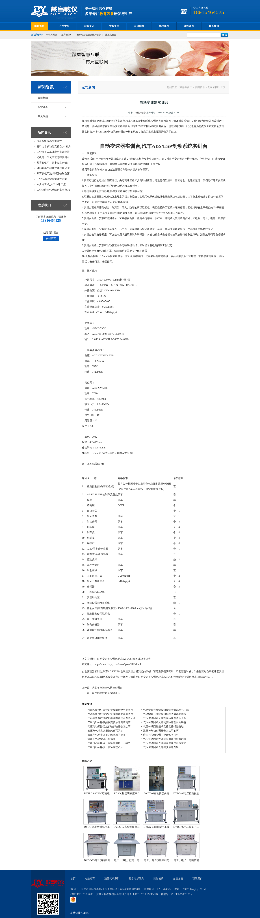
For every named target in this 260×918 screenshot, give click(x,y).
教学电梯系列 (136, 878)
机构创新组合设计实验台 (89, 34)
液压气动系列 (112, 878)
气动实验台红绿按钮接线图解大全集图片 (110, 714)
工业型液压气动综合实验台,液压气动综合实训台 (53, 190)
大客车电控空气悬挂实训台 (107, 687)
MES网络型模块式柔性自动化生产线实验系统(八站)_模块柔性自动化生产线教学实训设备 (53, 169)
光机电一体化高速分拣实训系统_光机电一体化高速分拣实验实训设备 (54, 158)
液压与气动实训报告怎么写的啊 (161, 730)
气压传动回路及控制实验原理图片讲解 (164, 722)
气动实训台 (51, 34)
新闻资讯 (89, 26)
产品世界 (64, 26)
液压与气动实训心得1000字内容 (161, 734)
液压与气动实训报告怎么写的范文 (106, 734)
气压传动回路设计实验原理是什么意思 (164, 743)
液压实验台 (110, 34)
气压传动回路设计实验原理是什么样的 (109, 743)
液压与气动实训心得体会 (101, 739)
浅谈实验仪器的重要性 (49, 141)
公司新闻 (43, 98)
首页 (72, 878)
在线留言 (189, 26)
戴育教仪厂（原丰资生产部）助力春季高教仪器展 (53, 163)
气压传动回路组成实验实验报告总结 (163, 726)
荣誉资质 (114, 26)
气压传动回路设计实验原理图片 (105, 747)
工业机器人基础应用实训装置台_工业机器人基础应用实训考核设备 (54, 153)
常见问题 (43, 116)
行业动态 (43, 107)
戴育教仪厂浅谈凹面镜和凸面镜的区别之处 (53, 174)
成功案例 (164, 26)
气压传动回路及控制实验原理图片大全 (164, 718)
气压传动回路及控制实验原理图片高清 (109, 722)
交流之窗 (178, 878)
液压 (160, 483)
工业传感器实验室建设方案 (52, 179)
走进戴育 (139, 26)
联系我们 (214, 26)
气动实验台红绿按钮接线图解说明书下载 (166, 710)
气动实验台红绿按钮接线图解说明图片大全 (112, 718)
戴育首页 (39, 26)
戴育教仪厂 (66, 34)
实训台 (200, 146)
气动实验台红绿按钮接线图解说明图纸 (164, 714)
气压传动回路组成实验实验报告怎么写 (109, 726)
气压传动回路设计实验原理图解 (161, 747)
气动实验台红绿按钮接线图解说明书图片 (110, 710)
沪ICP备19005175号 (182, 894)
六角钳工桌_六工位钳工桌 (51, 184)
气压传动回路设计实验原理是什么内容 (164, 739)
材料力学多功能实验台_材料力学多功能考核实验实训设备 (54, 147)
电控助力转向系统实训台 (106, 693)
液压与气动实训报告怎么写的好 (105, 730)
